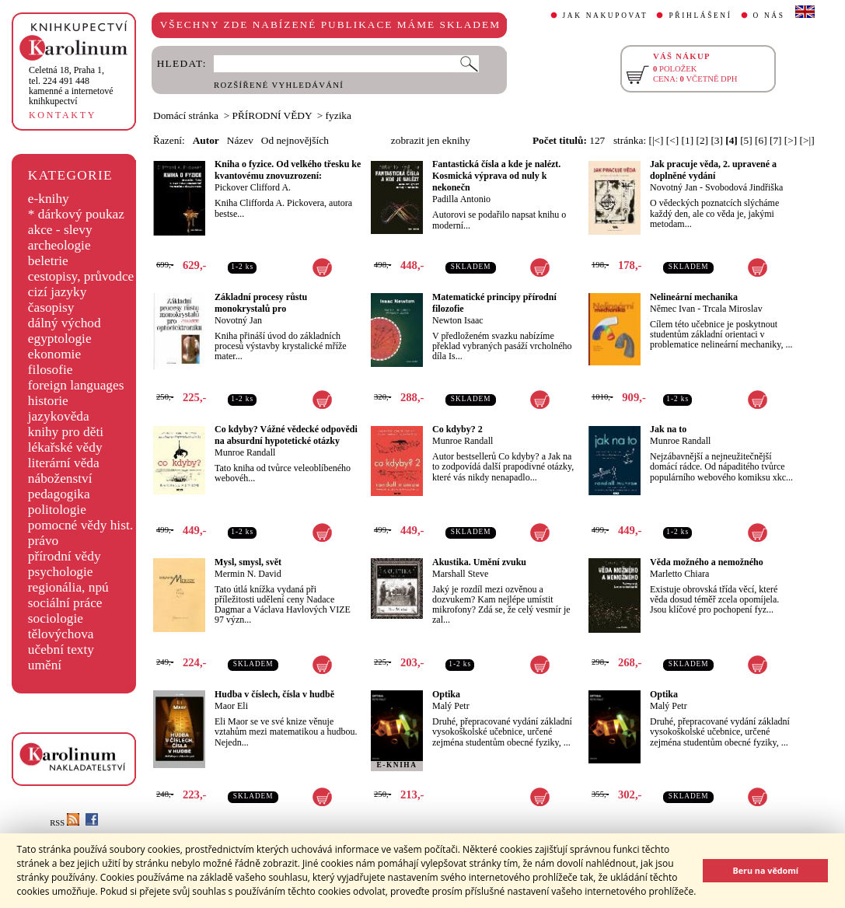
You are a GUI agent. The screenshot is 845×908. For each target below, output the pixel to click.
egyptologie (60, 338)
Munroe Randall (245, 452)
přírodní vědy (64, 556)
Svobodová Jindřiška (744, 187)
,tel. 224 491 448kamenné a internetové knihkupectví (71, 86)
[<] (672, 140)
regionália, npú (68, 587)
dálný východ (64, 323)
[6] (761, 140)
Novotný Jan (673, 187)
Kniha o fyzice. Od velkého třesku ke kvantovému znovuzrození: (288, 170)
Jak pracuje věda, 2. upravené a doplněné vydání (713, 170)
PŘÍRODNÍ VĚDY (272, 115)
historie (48, 400)
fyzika (338, 115)
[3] (717, 140)
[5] (746, 140)
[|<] (655, 140)
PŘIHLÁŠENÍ (700, 15)
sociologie (55, 618)
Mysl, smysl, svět (248, 562)
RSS (64, 823)
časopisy (51, 307)
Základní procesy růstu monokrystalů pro (261, 303)
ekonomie (54, 354)
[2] (702, 140)
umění (44, 665)
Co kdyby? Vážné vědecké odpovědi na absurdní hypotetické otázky (286, 435)
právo (43, 540)
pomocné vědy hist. (80, 525)
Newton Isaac (458, 320)
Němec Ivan (672, 308)
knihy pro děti (65, 431)
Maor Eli (231, 705)
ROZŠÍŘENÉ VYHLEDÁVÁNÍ (279, 85)
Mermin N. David (248, 573)
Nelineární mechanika (694, 297)
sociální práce (65, 602)
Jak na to (668, 429)
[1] (688, 140)
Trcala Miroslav (733, 308)
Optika (446, 694)
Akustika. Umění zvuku (479, 562)
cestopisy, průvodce (81, 276)
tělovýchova (61, 634)
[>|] (807, 140)
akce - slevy (60, 229)
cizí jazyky (57, 292)
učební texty (61, 649)
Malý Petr (451, 705)
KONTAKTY (62, 115)
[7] (776, 140)
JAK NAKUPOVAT (605, 15)
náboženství (60, 478)
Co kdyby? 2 (457, 429)
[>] (790, 140)
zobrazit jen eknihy (430, 140)
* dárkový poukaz (76, 214)
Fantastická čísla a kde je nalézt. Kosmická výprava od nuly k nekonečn (496, 176)
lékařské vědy (65, 447)
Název (240, 140)
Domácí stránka (185, 115)
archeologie (59, 245)
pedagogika (59, 494)
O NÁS (769, 15)
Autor (206, 140)
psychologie (60, 571)
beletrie (48, 260)
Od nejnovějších (295, 140)
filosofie (50, 369)
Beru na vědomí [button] (765, 870)
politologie (57, 509)
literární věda (64, 463)
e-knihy (48, 198)
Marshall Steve (460, 573)
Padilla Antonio (461, 199)
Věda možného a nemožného (706, 562)
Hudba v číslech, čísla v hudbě (274, 694)
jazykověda (58, 416)
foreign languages (76, 385)
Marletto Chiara (679, 573)
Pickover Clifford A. (253, 187)
